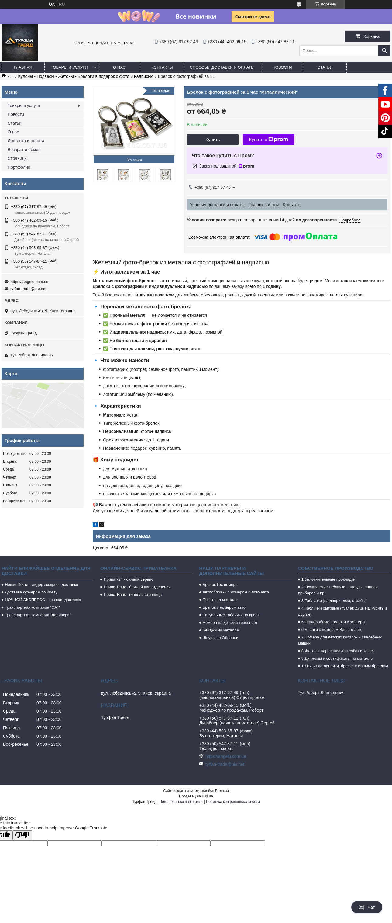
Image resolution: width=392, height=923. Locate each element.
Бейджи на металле (221, 630)
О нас (119, 67)
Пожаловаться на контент (181, 802)
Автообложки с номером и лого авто (236, 592)
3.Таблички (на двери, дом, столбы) (334, 600)
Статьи (325, 67)
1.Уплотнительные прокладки (328, 579)
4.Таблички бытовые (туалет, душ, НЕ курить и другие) (342, 611)
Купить (212, 139)
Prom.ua (222, 791)
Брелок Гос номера (220, 584)
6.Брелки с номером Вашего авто (332, 629)
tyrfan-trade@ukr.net (28, 288)
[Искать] (384, 50)
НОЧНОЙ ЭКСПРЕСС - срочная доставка (43, 599)
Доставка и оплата (26, 140)
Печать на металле (220, 599)
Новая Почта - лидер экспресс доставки (41, 584)
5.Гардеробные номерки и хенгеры (333, 622)
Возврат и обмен (24, 149)
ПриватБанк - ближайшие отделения (137, 587)
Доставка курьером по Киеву (31, 592)
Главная (23, 67)
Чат (367, 907)
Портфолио (19, 167)
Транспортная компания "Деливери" (38, 615)
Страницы (18, 158)
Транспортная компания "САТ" (32, 607)
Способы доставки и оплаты (222, 67)
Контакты (162, 67)
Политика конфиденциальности (233, 802)
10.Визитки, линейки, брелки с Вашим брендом (344, 666)
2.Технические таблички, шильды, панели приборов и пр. (338, 590)
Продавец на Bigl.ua (196, 796)
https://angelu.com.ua (29, 281)
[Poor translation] (22, 835)
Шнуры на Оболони (221, 637)
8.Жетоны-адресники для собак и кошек (338, 650)
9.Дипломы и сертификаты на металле (337, 658)
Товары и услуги (69, 67)
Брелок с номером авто (224, 607)
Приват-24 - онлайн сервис (128, 579)
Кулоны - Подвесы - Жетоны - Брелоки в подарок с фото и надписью (85, 76)
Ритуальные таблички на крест (231, 615)
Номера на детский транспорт (230, 622)
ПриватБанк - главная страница (133, 594)
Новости (282, 67)
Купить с (268, 139)
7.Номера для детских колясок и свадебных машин (340, 640)
